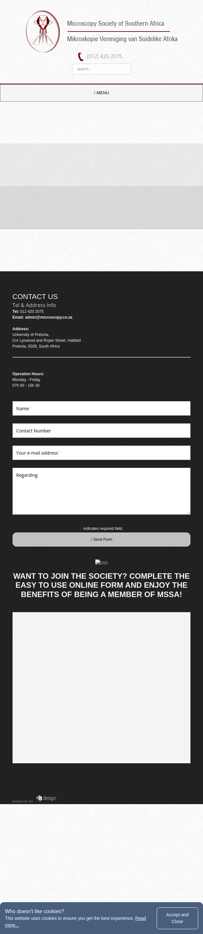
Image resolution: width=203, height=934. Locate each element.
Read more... (18, 925)
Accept (177, 918)
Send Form (101, 539)
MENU (101, 92)
